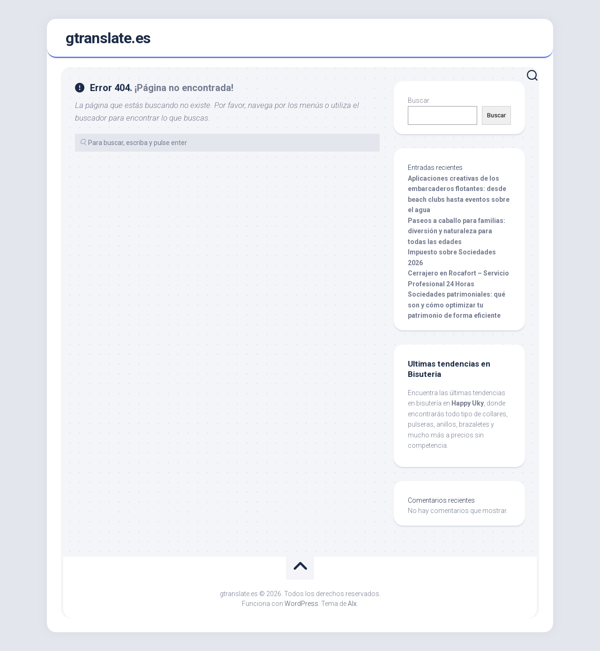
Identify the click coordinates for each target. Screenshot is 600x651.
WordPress (301, 603)
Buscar (418, 100)
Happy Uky (467, 403)
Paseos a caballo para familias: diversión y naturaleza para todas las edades (456, 231)
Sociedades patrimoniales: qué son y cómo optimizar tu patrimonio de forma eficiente (456, 305)
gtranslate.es (108, 38)
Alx (352, 603)
